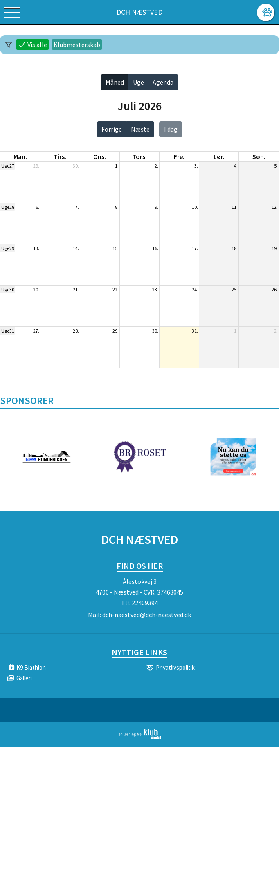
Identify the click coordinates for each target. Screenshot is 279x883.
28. (76, 331)
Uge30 (7, 289)
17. (195, 248)
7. (77, 207)
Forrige (111, 129)
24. (195, 289)
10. (195, 207)
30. (76, 166)
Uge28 (7, 207)
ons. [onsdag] (99, 156)
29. (36, 166)
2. (156, 166)
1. (117, 166)
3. (196, 166)
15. (115, 248)
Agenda (163, 82)
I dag (171, 129)
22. (115, 289)
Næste (140, 129)
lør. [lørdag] (219, 156)
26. (275, 289)
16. (155, 248)
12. (275, 207)
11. (235, 207)
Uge (138, 82)
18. (235, 248)
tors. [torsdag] (139, 156)
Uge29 (7, 248)
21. (76, 289)
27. (36, 331)
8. (117, 207)
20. (36, 289)
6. (37, 207)
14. (76, 248)
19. (275, 248)
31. (195, 331)
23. (155, 289)
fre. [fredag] (179, 156)
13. (36, 248)
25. (235, 289)
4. (236, 166)
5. (276, 166)
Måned (115, 82)
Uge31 (7, 331)
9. (156, 207)
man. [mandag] (20, 156)
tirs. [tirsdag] (60, 156)
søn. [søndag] (259, 156)
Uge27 (7, 166)
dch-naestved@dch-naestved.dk (146, 614)
